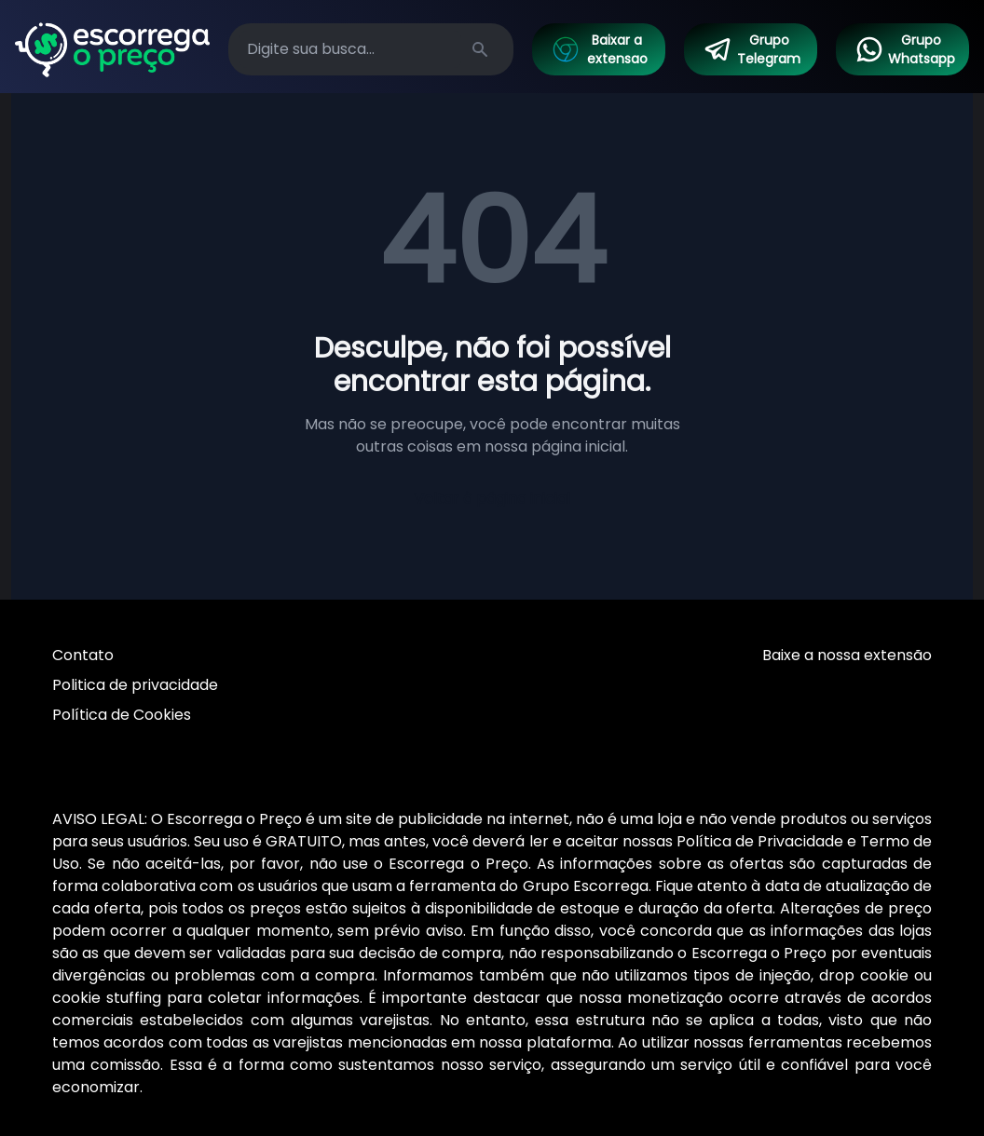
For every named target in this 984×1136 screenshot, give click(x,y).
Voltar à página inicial (492, 498)
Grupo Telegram (752, 49)
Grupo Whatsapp (904, 49)
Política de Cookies (121, 714)
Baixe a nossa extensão (847, 655)
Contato (83, 655)
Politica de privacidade (135, 685)
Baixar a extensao (599, 49)
